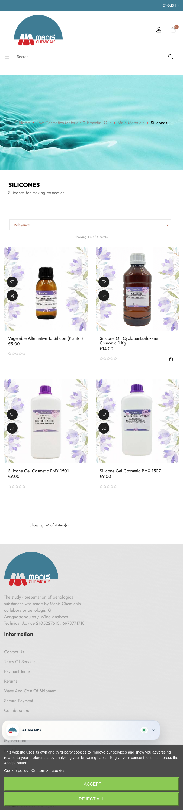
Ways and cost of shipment (30, 691)
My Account (15, 740)
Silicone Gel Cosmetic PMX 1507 (130, 470)
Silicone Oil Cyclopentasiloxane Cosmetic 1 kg (129, 341)
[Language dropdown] (171, 5)
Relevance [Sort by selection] (92, 225)
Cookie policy (16, 770)
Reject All (91, 799)
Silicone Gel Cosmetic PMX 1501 (38, 470)
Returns (10, 681)
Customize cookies (48, 770)
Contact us (14, 652)
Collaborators (16, 710)
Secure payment (18, 701)
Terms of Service (19, 661)
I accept (91, 784)
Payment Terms (17, 671)
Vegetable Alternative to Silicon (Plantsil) (45, 338)
